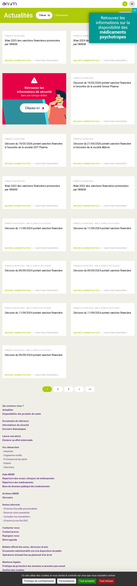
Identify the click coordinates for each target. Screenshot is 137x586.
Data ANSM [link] (8, 474)
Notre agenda (9, 540)
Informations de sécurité (15, 425)
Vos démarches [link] (10, 447)
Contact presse (10, 532)
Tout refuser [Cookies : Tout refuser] (106, 580)
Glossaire (7, 497)
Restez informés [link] (11, 504)
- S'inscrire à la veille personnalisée (19, 508)
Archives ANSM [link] (10, 493)
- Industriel (7, 451)
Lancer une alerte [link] (11, 436)
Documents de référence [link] (15, 421)
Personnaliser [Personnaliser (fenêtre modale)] (66, 580)
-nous (10, 536)
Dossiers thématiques (14, 429)
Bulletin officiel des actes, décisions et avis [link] (25, 547)
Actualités (7, 410)
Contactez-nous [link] (11, 528)
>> (90, 389)
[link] (9, 4)
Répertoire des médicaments (17, 482)
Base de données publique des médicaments (26, 486)
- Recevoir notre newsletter (16, 512)
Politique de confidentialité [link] (39, 580)
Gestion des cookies (13, 570)
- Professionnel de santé (14, 459)
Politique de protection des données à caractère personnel (33, 566)
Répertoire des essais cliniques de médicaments (28, 478)
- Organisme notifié (12, 455)
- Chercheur (8, 467)
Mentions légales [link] (11, 562)
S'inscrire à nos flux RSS (16, 520)
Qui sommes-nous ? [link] (13, 406)
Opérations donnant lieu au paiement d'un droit (27, 555)
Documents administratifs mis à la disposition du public (32, 551)
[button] (124, 3)
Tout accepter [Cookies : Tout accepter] (87, 580)
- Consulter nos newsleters (16, 516)
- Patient (6, 463)
